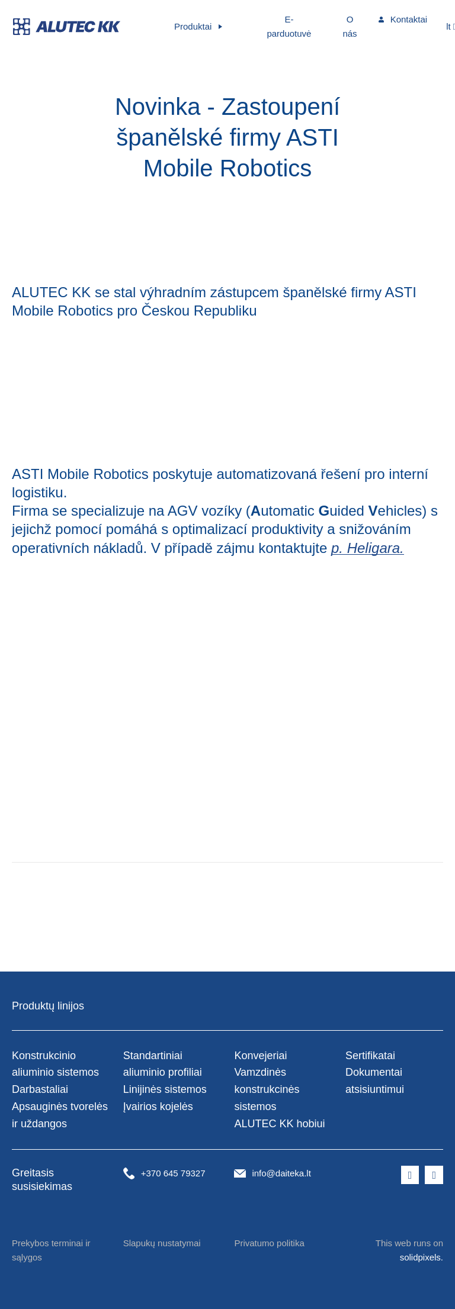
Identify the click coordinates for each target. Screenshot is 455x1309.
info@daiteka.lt (281, 1173)
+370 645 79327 (173, 1173)
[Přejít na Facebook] (410, 1175)
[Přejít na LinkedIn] (434, 1175)
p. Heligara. (367, 548)
